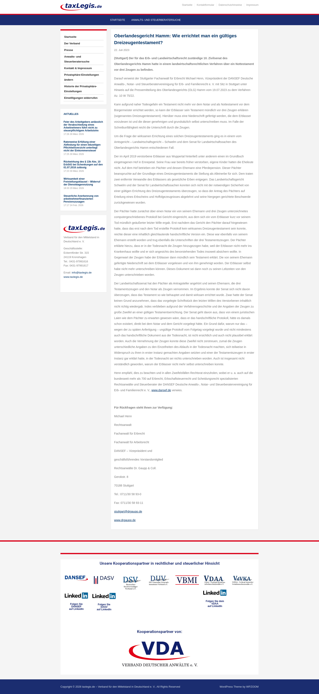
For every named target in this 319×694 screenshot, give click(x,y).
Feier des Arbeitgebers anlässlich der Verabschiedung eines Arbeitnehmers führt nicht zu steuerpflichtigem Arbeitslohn (83, 126)
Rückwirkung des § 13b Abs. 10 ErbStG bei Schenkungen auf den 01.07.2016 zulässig (83, 164)
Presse (68, 50)
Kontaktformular (205, 5)
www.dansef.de (161, 390)
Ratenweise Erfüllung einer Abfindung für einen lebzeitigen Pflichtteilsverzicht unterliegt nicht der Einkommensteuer (82, 146)
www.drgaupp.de (125, 520)
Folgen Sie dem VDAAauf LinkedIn (215, 604)
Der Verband (72, 43)
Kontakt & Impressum (78, 68)
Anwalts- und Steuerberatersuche (156, 20)
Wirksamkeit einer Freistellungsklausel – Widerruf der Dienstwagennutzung (82, 181)
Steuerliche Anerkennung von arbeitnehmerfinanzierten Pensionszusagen (81, 198)
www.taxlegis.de (73, 276)
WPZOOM (252, 686)
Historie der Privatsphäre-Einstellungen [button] (80, 89)
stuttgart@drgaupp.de (128, 511)
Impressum (252, 5)
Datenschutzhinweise (230, 5)
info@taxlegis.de (82, 272)
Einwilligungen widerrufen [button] (81, 97)
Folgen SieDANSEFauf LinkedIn (76, 606)
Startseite (187, 5)
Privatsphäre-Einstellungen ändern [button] (81, 77)
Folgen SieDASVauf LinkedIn (104, 607)
